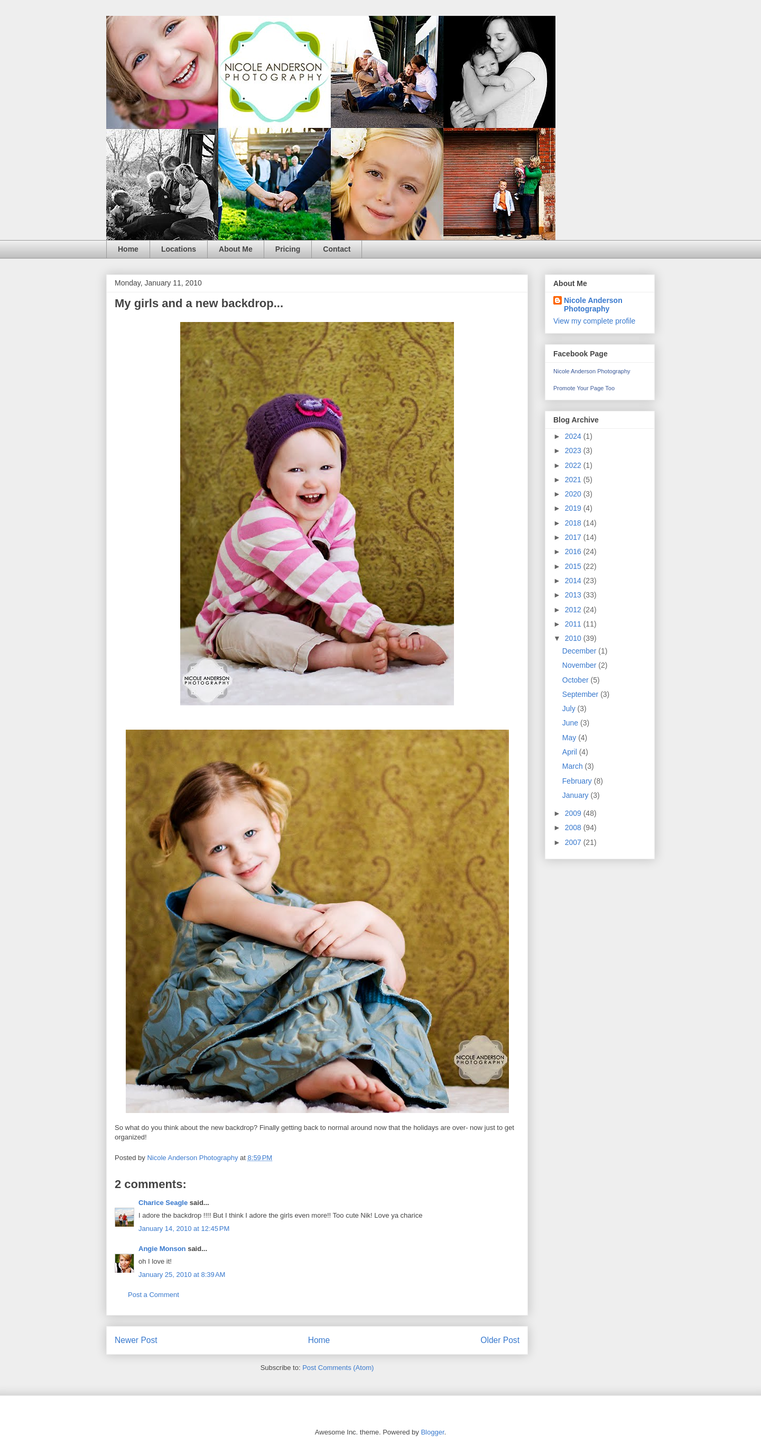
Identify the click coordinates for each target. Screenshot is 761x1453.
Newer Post (136, 1340)
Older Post (499, 1340)
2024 (574, 436)
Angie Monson (162, 1249)
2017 (574, 537)
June (571, 723)
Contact (336, 249)
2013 (574, 595)
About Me (236, 249)
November (580, 665)
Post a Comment (153, 1295)
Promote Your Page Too (584, 388)
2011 (574, 624)
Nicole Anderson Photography (593, 304)
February (578, 781)
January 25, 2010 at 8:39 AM (181, 1275)
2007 (574, 842)
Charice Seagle (163, 1203)
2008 (574, 827)
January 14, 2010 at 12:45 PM (183, 1229)
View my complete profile (594, 321)
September (581, 694)
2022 (574, 465)
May (570, 737)
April (570, 752)
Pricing (287, 249)
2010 (574, 638)
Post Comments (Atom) (338, 1368)
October (576, 680)
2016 (574, 551)
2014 (574, 580)
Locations (178, 249)
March (573, 766)
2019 (574, 508)
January (576, 795)
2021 (574, 479)
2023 (574, 450)
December (580, 651)
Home (128, 249)
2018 (574, 523)
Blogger (432, 1432)
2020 (574, 494)
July (570, 708)
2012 (574, 609)
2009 (574, 813)
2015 (574, 566)
